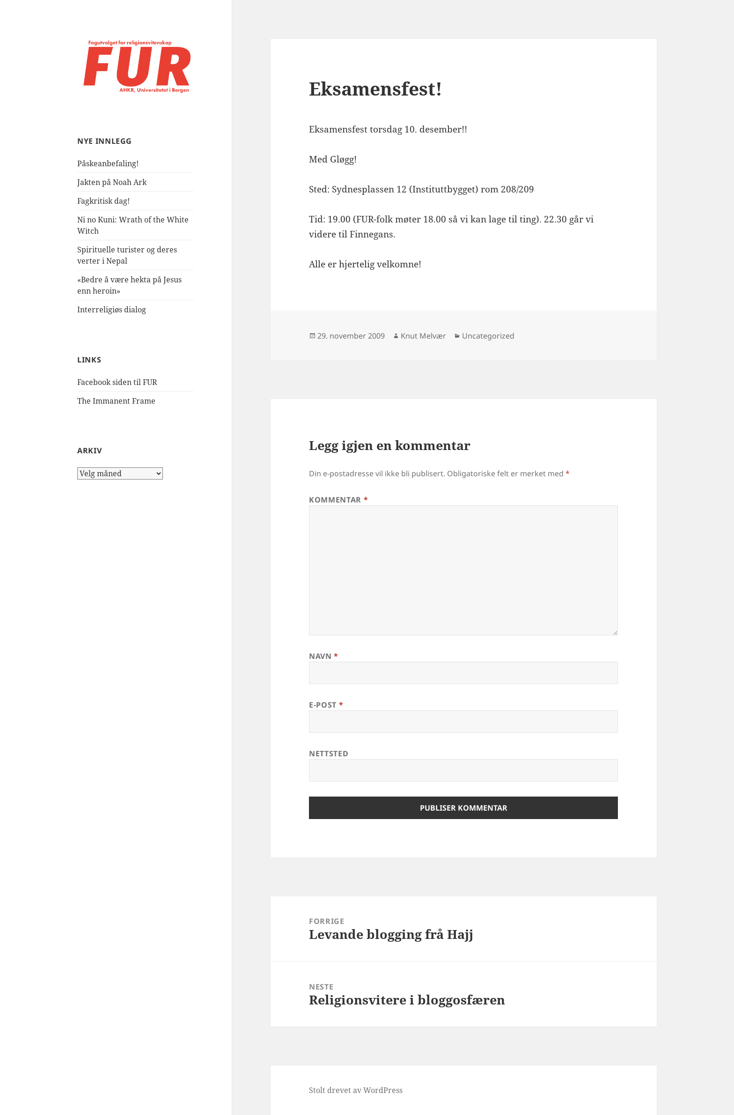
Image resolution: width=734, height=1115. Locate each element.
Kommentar (338, 500)
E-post (326, 705)
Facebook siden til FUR (117, 382)
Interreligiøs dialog (111, 309)
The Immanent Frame (116, 401)
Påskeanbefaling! (108, 163)
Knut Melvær (423, 336)
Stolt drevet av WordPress (356, 1090)
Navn (323, 656)
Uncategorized (488, 336)
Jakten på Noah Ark (112, 182)
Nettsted (328, 753)
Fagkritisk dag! (103, 201)
